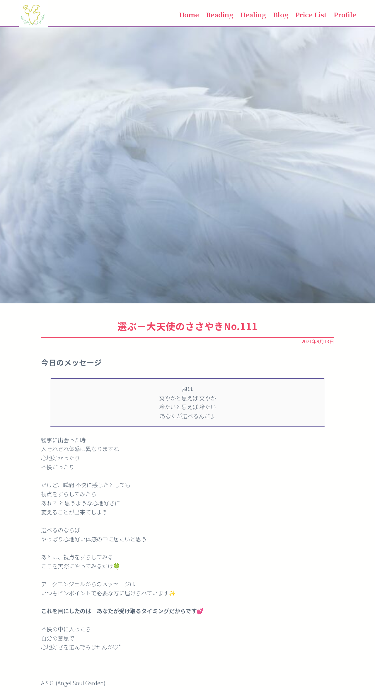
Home (189, 14)
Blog (280, 14)
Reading (219, 14)
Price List (311, 14)
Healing (253, 14)
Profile (345, 14)
